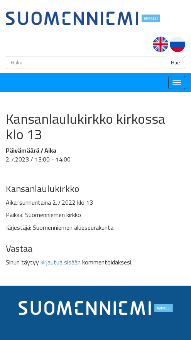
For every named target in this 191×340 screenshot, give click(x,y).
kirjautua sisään (61, 262)
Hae (175, 62)
